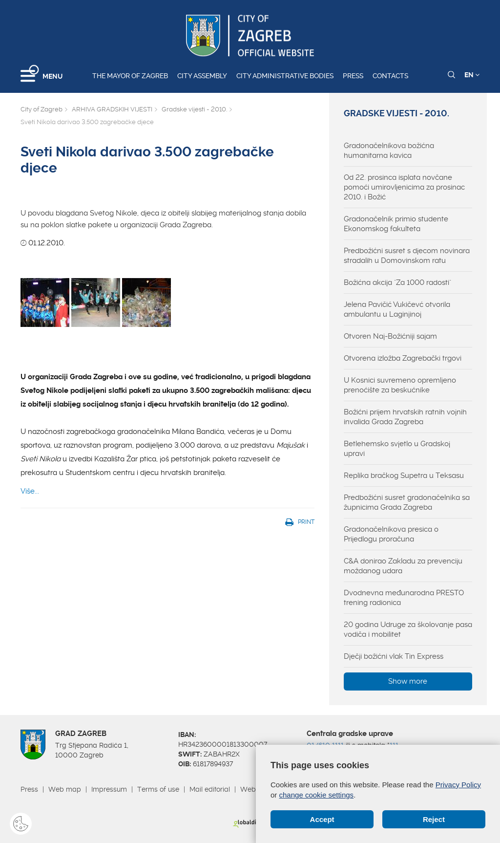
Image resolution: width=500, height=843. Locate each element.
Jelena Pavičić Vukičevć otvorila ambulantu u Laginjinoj (397, 309)
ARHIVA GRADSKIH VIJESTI (112, 109)
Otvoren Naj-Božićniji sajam (390, 336)
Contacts (390, 76)
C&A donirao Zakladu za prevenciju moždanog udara (403, 566)
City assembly (202, 76)
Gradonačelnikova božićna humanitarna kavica (389, 150)
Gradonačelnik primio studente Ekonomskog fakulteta (396, 224)
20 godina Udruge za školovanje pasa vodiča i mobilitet (408, 629)
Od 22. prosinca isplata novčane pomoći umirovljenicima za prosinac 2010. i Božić (404, 187)
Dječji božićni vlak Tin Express (393, 656)
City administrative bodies (284, 76)
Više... (30, 491)
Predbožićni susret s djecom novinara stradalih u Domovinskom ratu (407, 255)
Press (353, 76)
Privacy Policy (458, 784)
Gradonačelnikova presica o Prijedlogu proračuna (391, 534)
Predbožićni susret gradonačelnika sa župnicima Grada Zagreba (407, 502)
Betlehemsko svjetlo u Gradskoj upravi (397, 448)
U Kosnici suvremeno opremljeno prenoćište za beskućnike (400, 385)
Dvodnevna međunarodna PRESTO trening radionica (404, 597)
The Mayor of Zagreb (130, 76)
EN (471, 75)
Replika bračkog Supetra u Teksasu (404, 475)
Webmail (255, 789)
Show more (407, 681)
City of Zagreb (41, 109)
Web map (64, 789)
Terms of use (158, 789)
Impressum (109, 789)
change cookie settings (316, 795)
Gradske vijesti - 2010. (194, 109)
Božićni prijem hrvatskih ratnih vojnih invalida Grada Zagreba (405, 417)
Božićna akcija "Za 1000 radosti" (397, 282)
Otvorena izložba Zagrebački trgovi (402, 358)
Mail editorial (209, 789)
